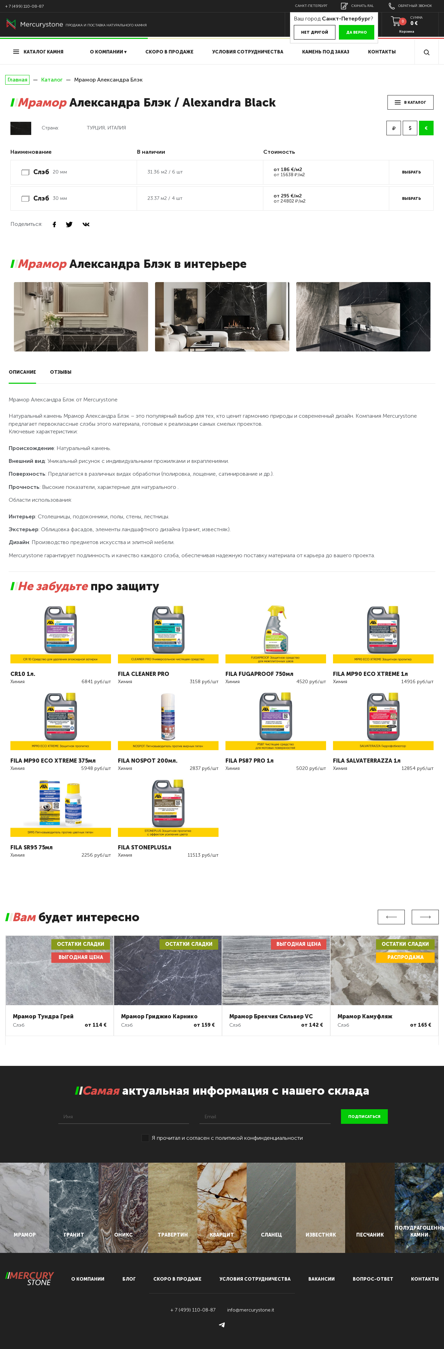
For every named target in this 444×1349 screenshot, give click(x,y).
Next (425, 917)
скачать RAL (357, 6)
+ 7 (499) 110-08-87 (24, 6)
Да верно (356, 32)
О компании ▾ (108, 51)
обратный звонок (410, 6)
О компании (87, 1279)
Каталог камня (38, 51)
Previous (391, 917)
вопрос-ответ (373, 1279)
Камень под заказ (325, 51)
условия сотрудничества (247, 51)
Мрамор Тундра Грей (43, 1016)
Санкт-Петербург (311, 6)
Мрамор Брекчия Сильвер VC (271, 1016)
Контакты (382, 51)
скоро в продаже (169, 51)
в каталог (410, 102)
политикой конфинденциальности (259, 1138)
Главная (17, 79)
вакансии (321, 1279)
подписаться (364, 1116)
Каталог (51, 79)
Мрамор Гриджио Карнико (159, 1016)
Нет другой (314, 32)
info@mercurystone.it (250, 1310)
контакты (425, 1279)
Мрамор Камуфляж (365, 1016)
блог (129, 1279)
